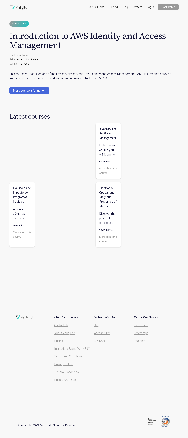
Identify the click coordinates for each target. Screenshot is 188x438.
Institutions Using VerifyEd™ (72, 348)
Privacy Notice (63, 364)
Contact (137, 7)
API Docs (100, 341)
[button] (96, 7)
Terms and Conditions (68, 356)
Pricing (114, 7)
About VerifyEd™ (64, 333)
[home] (18, 8)
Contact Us (61, 325)
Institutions (141, 325)
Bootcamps (141, 333)
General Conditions (66, 372)
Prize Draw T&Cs (65, 380)
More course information (29, 90)
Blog (125, 7)
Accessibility (102, 333)
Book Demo (168, 7)
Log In (150, 7)
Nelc (25, 55)
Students (139, 341)
